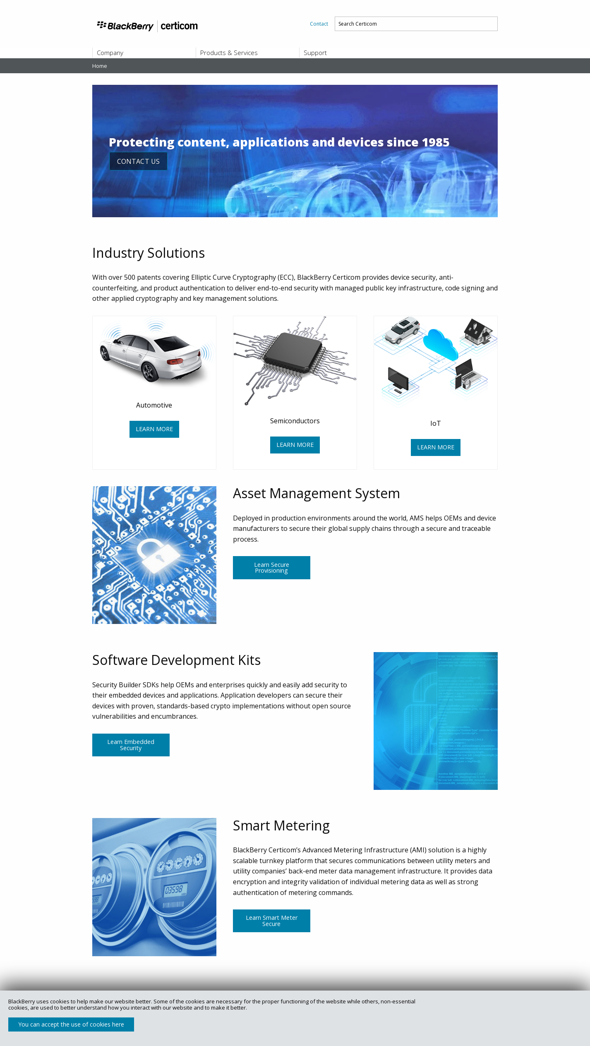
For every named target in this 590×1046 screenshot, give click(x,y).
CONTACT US (139, 161)
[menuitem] (319, 24)
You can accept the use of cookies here (71, 1024)
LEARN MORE (154, 429)
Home (99, 66)
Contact (319, 23)
